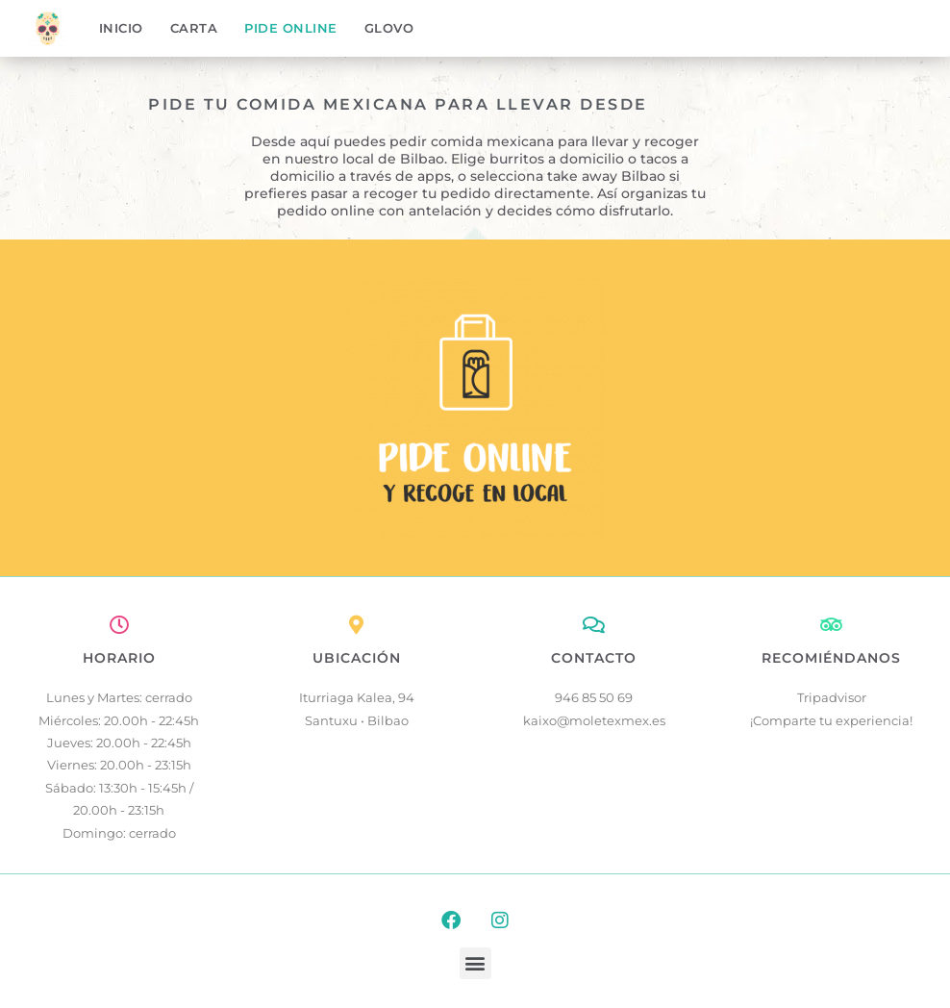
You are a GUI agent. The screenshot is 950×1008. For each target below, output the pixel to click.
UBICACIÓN (356, 658)
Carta (194, 28)
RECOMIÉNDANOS (831, 658)
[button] (475, 963)
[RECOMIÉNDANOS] (831, 625)
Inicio (121, 28)
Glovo (389, 28)
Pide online (291, 28)
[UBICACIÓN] (356, 625)
